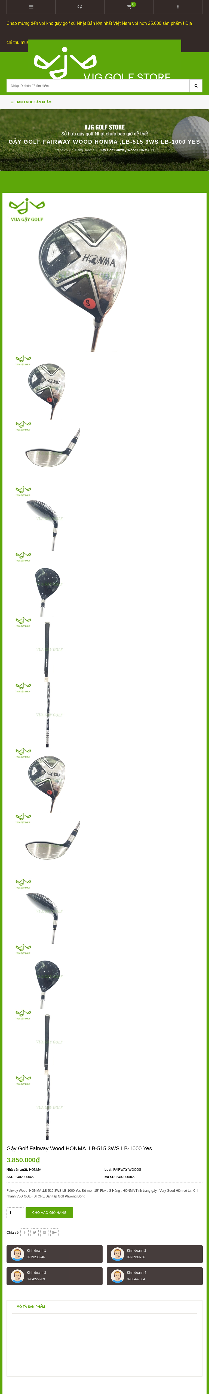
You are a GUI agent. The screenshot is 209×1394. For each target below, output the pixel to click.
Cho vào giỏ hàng (49, 1212)
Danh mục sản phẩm (31, 102)
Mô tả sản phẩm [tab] (31, 1306)
